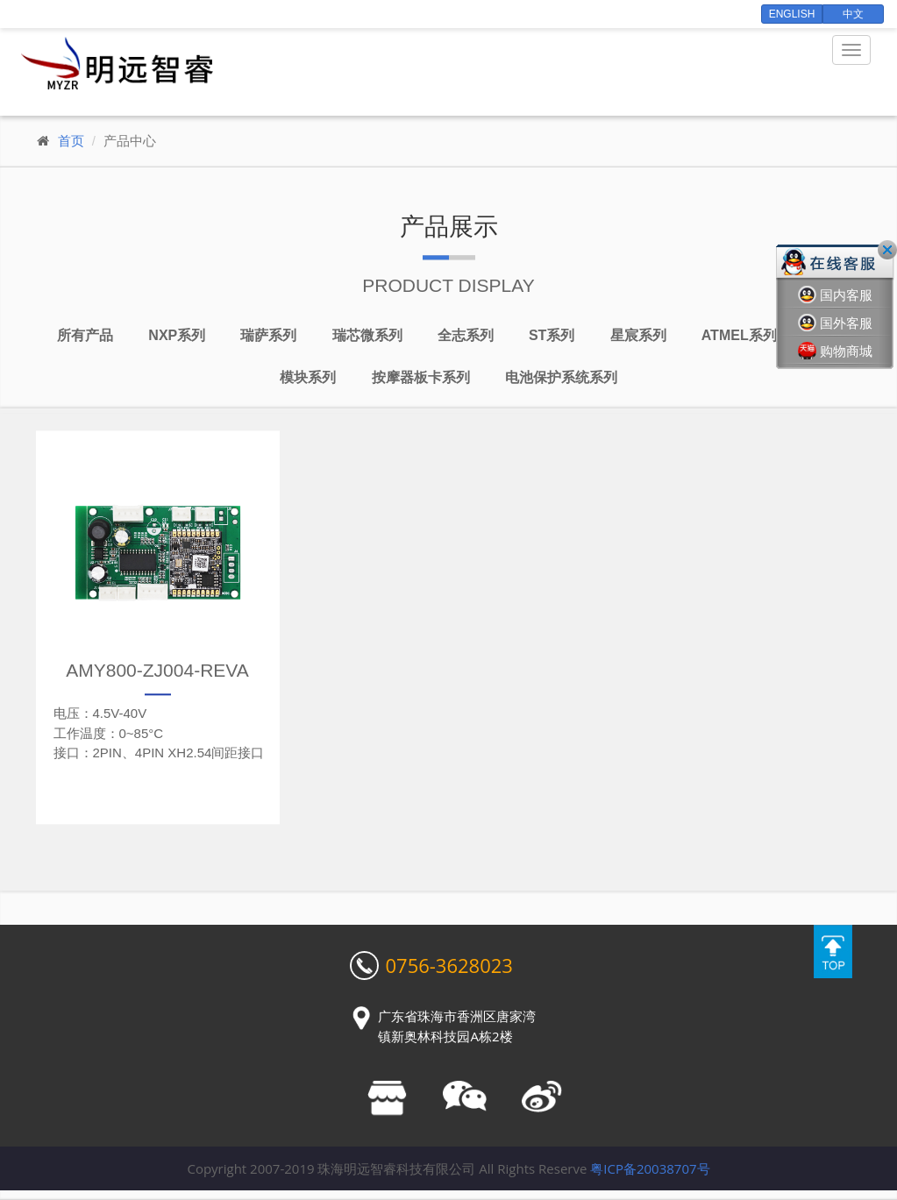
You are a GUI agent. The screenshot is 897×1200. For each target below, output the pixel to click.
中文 (853, 14)
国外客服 (835, 323)
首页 (71, 140)
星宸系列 (638, 336)
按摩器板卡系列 (421, 378)
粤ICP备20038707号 (649, 1168)
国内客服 (835, 295)
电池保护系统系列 (561, 378)
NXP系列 (176, 336)
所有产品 (85, 336)
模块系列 (308, 378)
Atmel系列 (739, 336)
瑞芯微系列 (367, 336)
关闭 (887, 249)
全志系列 (466, 336)
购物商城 (835, 351)
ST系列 (551, 336)
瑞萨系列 (268, 336)
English (792, 14)
